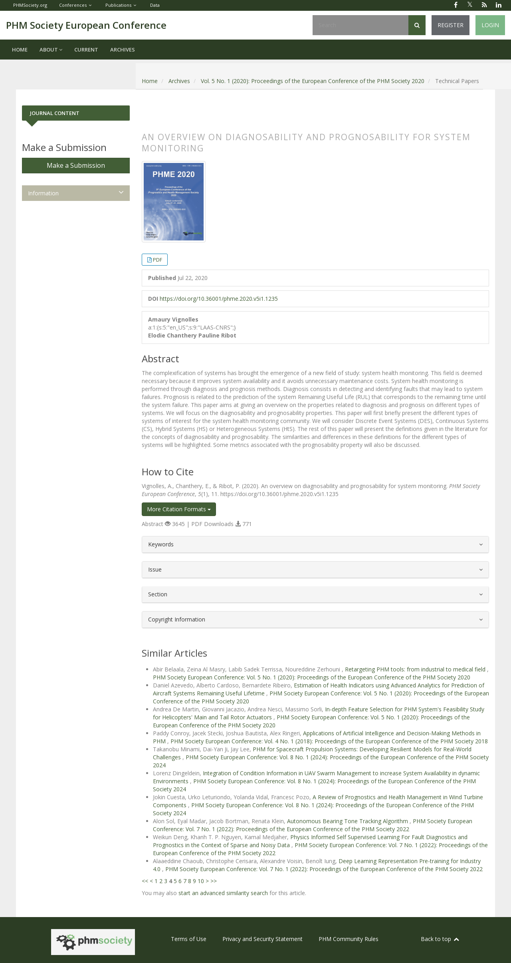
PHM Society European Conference (86, 25)
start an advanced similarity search (223, 893)
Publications (118, 5)
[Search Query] (360, 25)
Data (155, 5)
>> (213, 881)
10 (201, 881)
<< (145, 881)
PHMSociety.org (30, 5)
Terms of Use (188, 939)
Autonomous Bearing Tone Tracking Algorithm (348, 821)
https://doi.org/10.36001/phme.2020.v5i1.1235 (219, 298)
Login (490, 25)
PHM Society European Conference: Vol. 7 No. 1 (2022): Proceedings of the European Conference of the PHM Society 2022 (312, 825)
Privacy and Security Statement (262, 939)
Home (20, 49)
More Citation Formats (179, 509)
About (51, 49)
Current (86, 49)
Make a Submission (76, 165)
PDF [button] (157, 259)
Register (450, 25)
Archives (122, 49)
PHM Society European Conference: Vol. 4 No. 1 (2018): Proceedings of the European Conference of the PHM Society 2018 (329, 741)
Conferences (73, 5)
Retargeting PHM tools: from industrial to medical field (416, 669)
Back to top (440, 939)
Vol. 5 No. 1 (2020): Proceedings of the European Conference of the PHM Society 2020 (312, 81)
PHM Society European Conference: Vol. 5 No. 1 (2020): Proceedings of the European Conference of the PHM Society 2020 (311, 677)
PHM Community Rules (348, 939)
